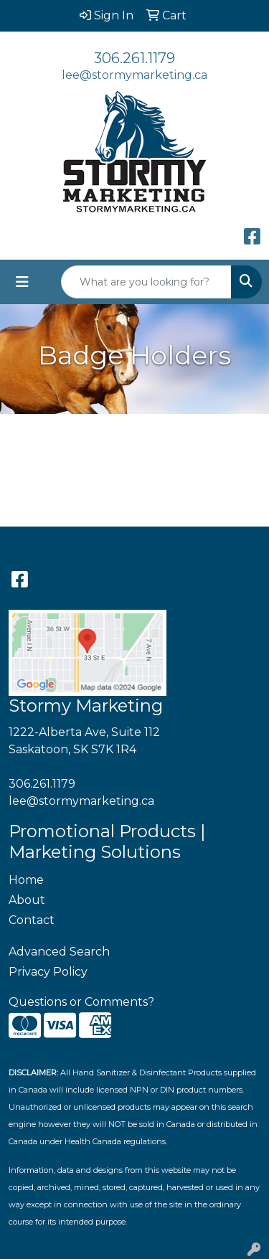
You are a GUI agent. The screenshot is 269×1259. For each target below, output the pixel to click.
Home (26, 880)
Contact (32, 920)
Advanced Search (59, 951)
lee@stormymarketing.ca (134, 75)
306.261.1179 (134, 58)
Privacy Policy (48, 972)
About (27, 900)
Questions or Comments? (81, 1002)
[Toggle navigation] (22, 282)
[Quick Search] (146, 281)
